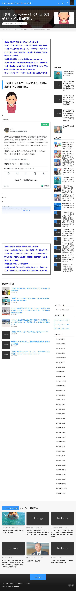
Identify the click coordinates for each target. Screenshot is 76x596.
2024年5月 (59, 410)
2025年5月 (59, 355)
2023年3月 (59, 475)
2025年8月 (59, 341)
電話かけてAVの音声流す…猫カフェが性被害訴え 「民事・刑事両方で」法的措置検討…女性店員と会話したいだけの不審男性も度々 (68, 270)
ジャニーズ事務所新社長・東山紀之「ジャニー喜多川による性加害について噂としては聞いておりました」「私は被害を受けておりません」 (30, 312)
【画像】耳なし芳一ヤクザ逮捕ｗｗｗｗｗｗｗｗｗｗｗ (68, 173)
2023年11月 (59, 438)
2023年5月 (59, 465)
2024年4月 (59, 415)
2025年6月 (59, 350)
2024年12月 (59, 378)
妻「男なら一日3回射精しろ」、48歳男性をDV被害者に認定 (68, 260)
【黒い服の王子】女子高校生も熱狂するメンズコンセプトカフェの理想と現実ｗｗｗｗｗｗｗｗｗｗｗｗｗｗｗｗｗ (68, 165)
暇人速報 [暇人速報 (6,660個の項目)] (57, 330)
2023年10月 (59, 442)
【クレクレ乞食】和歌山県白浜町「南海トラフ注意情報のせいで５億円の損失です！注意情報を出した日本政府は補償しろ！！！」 (30, 324)
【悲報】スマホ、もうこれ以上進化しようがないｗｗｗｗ (29, 334)
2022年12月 (59, 489)
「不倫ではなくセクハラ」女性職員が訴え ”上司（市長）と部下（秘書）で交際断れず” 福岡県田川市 (68, 217)
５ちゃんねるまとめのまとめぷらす (22, 589)
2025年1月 (59, 373)
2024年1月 (59, 429)
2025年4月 (59, 359)
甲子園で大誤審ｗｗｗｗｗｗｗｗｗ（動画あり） (19, 71)
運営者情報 (18, 592)
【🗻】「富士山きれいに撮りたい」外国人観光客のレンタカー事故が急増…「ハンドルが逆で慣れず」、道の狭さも (26, 68)
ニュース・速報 (16, 25)
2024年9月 (59, 392)
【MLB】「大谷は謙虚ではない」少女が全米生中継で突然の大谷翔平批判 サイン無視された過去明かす (26, 47)
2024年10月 (59, 387)
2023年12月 (59, 433)
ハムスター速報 (15, 527)
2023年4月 (59, 470)
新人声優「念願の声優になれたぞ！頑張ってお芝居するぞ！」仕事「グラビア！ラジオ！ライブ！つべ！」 (68, 148)
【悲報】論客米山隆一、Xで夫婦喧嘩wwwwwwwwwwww (23, 61)
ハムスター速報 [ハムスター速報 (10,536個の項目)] (65, 326)
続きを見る (26, 212)
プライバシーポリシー (8, 592)
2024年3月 (59, 419)
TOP (3, 9)
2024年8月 (59, 396)
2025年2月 (59, 369)
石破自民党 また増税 (11, 58)
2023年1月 (59, 484)
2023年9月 (59, 447)
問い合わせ (10, 9)
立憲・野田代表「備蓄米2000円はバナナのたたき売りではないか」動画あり (68, 191)
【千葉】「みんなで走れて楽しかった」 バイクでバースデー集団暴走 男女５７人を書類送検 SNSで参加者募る (26, 51)
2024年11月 (59, 382)
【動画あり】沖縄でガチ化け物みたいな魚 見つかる (21, 44)
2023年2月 (59, 479)
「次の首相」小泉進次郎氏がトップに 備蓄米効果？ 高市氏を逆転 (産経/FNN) (68, 235)
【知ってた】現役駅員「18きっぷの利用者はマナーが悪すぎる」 (68, 225)
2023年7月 (59, 456)
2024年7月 (59, 401)
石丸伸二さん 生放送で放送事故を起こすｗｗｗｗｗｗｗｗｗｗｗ (68, 199)
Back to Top (38, 583)
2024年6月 (59, 405)
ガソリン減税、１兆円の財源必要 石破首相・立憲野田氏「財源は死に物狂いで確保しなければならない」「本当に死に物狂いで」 (26, 54)
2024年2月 (59, 424)
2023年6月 (59, 461)
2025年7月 (59, 345)
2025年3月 (59, 364)
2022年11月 (59, 493)
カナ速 (24, 25)
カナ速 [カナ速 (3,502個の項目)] (57, 326)
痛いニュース (39, 527)
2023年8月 (59, 452)
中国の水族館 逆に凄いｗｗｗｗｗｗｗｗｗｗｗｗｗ (68, 207)
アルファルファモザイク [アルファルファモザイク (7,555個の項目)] (61, 322)
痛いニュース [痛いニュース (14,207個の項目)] (65, 330)
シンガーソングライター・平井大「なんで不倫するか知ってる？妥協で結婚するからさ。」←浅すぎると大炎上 (26, 75)
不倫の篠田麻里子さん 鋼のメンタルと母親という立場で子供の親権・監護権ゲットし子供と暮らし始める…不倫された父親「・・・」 (68, 157)
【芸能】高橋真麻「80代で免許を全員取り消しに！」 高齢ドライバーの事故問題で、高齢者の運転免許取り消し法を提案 (26, 64)
